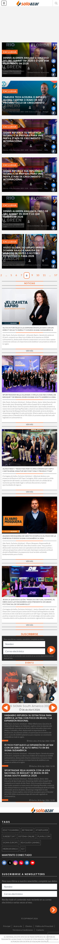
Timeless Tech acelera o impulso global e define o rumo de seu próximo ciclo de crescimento (24, 99)
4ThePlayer (42, 830)
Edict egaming (11, 830)
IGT (23, 849)
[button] (55, 3)
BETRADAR (27, 830)
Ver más (29, 351)
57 (55, 275)
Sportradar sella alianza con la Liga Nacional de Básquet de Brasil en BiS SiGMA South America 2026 (27, 773)
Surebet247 (9, 836)
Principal (6, 926)
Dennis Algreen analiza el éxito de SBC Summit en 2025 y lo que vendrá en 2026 (25, 213)
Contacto (40, 930)
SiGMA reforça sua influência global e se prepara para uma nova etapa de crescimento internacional (23, 175)
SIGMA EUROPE (10, 842)
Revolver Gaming (30, 842)
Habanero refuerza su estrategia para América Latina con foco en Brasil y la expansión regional (28, 718)
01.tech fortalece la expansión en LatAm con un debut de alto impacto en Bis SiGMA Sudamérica (28, 747)
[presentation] (6, 708)
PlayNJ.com (44, 836)
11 (44, 275)
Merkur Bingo (10, 849)
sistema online (26, 836)
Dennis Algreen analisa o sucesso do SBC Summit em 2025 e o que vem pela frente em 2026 (26, 60)
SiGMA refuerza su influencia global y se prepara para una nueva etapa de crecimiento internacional (23, 137)
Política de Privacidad (44, 926)
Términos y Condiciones (23, 930)
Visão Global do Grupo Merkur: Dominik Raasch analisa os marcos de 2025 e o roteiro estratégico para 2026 (24, 252)
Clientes (28, 926)
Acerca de (18, 926)
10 (37, 275)
